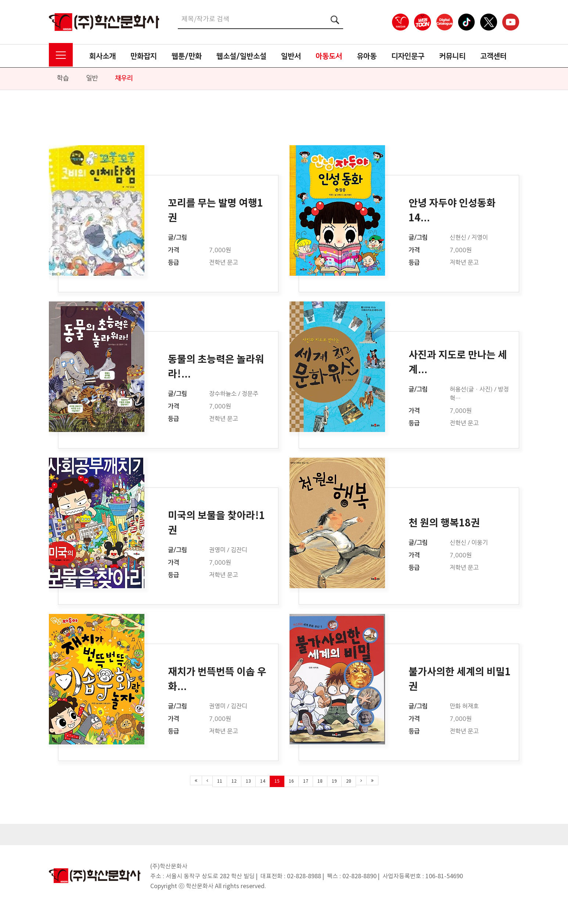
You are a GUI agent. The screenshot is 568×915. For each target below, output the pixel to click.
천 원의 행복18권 (444, 523)
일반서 (291, 56)
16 (291, 781)
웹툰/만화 (187, 56)
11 (219, 781)
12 (234, 781)
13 (248, 781)
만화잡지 (143, 56)
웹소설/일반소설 (241, 56)
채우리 (124, 78)
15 (277, 781)
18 (320, 781)
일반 (92, 78)
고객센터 (493, 56)
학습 (63, 78)
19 (334, 781)
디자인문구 (407, 56)
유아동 (367, 56)
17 (305, 781)
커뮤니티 (452, 56)
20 (348, 781)
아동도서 (329, 56)
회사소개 (102, 56)
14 (262, 781)
